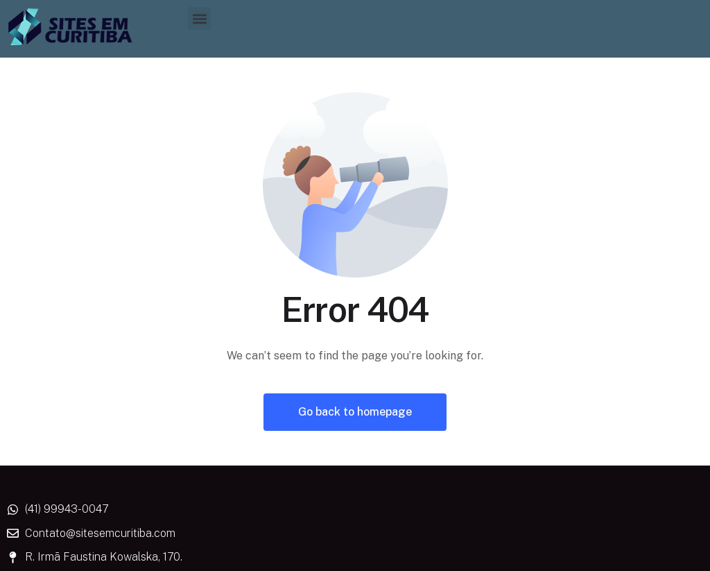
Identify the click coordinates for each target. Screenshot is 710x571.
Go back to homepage (355, 411)
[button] (199, 18)
